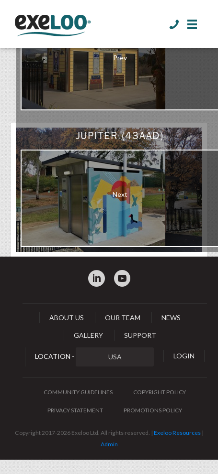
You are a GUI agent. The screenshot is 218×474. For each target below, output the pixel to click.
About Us (66, 317)
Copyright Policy (159, 392)
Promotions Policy (153, 410)
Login (184, 356)
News (171, 317)
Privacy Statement (75, 410)
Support (140, 335)
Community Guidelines (78, 392)
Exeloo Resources (177, 432)
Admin (109, 444)
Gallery (88, 335)
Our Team (122, 317)
